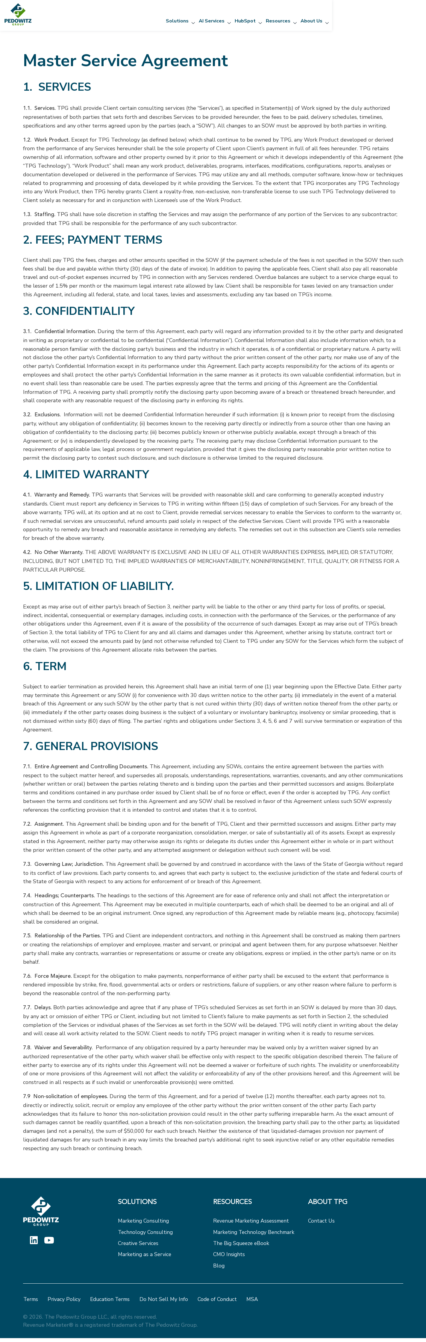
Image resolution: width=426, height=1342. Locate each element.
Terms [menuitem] (31, 1303)
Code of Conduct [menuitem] (221, 1303)
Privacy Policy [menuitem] (65, 1303)
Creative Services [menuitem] (139, 1246)
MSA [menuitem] (257, 1303)
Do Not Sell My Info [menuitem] (167, 1303)
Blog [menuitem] (219, 1269)
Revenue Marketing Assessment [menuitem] (252, 1222)
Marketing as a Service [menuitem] (145, 1257)
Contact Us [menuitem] (321, 1222)
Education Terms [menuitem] (112, 1303)
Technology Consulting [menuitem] (146, 1234)
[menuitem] (163, 1207)
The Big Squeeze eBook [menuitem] (242, 1246)
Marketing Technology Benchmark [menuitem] (255, 1234)
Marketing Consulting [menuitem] (144, 1222)
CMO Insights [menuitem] (229, 1257)
